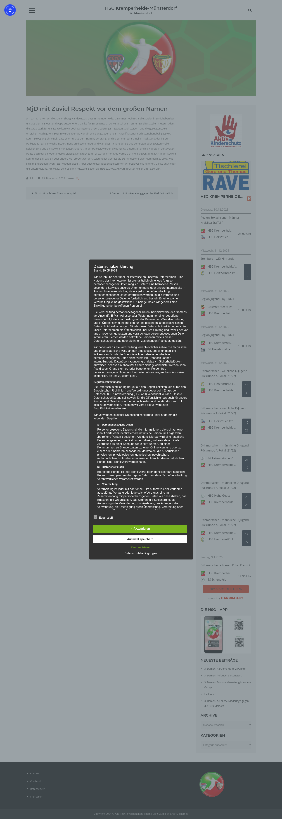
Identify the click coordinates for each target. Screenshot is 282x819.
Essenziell (103, 517)
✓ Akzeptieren (140, 528)
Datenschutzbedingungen (140, 553)
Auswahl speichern (140, 539)
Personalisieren (140, 547)
